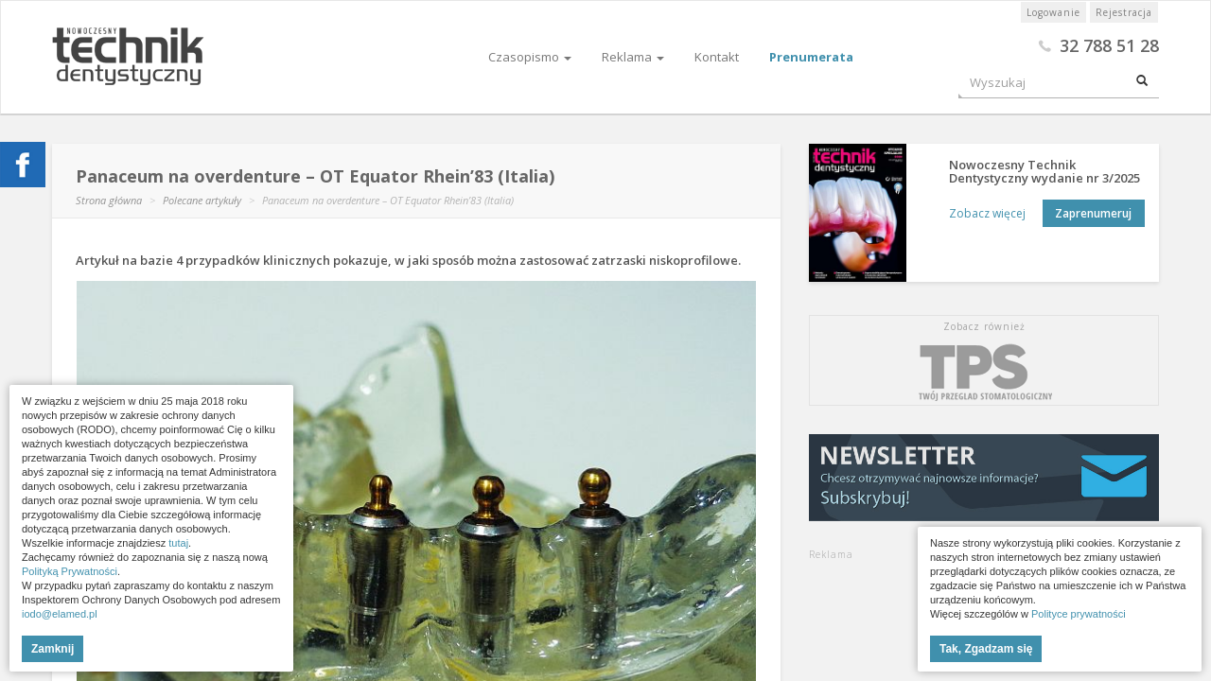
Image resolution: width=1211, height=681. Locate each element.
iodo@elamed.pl (59, 614)
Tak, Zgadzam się (985, 648)
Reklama (633, 56)
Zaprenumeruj (1093, 213)
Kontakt (716, 56)
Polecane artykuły (202, 200)
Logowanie (1053, 12)
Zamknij (52, 648)
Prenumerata (811, 56)
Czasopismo (529, 56)
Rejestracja (1124, 12)
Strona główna (109, 200)
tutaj (178, 543)
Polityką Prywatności (69, 571)
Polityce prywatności (1078, 614)
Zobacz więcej (981, 213)
